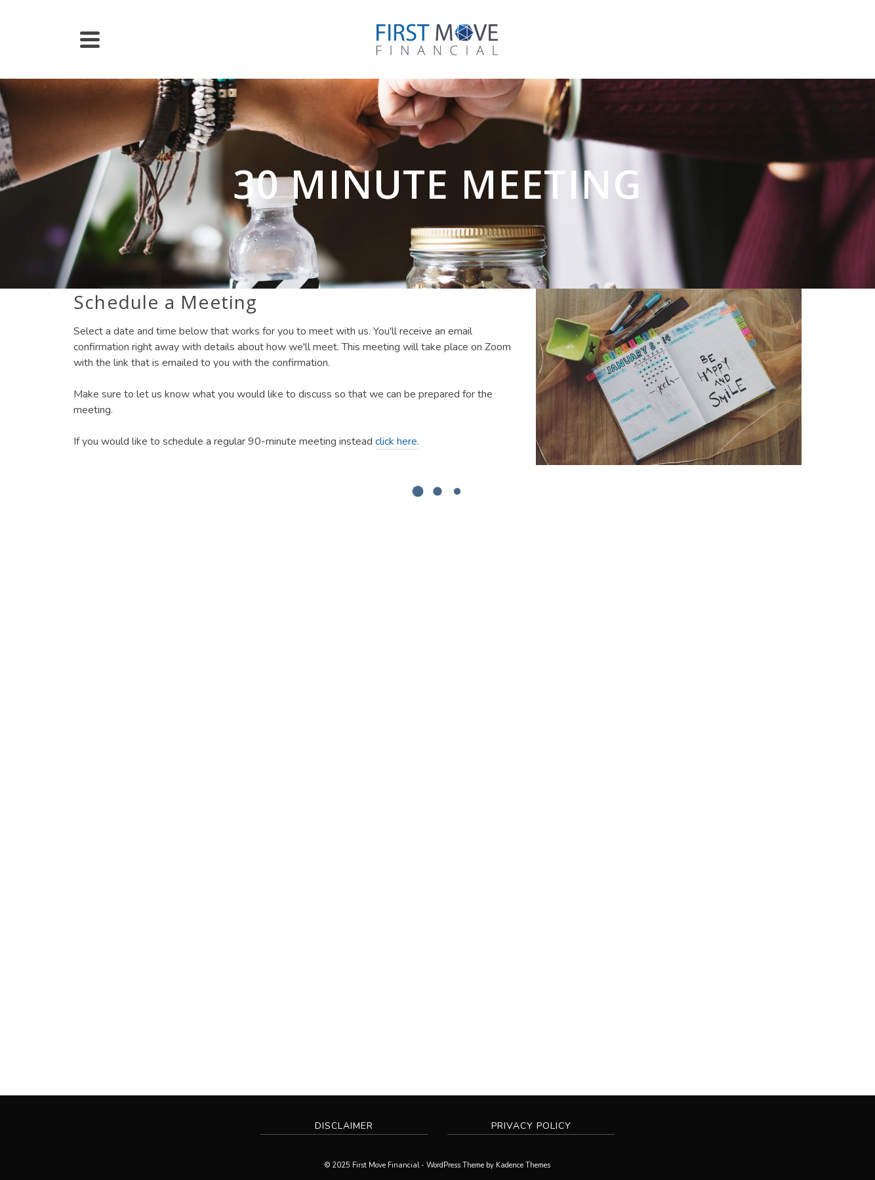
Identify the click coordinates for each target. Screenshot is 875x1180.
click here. (397, 441)
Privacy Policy (531, 1126)
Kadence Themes (523, 1165)
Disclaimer (344, 1126)
